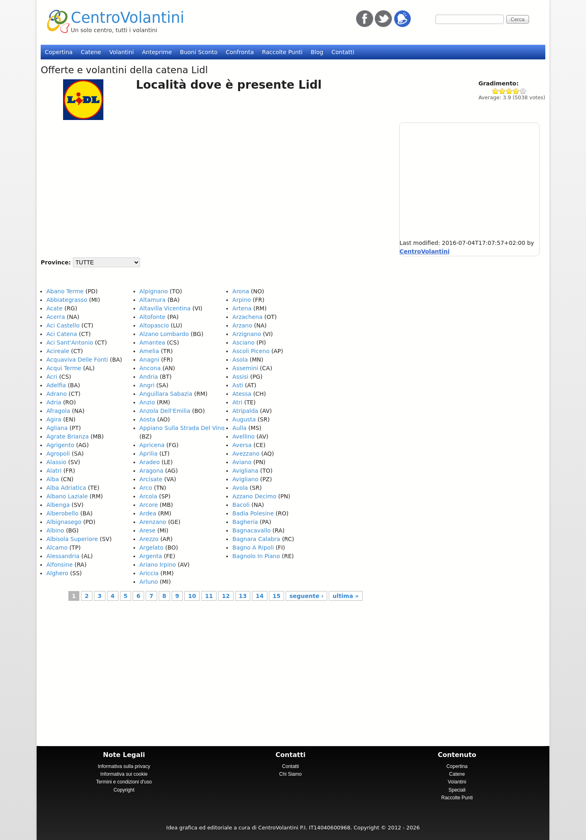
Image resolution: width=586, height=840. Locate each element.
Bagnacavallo (251, 530)
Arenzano (153, 522)
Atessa (241, 394)
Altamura (153, 300)
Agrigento (60, 445)
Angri (147, 385)
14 (259, 596)
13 (243, 596)
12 (226, 596)
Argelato (152, 547)
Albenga (58, 505)
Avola (240, 487)
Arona (240, 291)
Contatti (342, 52)
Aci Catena (61, 334)
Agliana (57, 428)
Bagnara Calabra (256, 539)
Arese (148, 530)
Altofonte (153, 317)
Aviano (241, 462)
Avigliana (245, 470)
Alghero (57, 573)
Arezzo (149, 539)
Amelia (149, 351)
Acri (51, 376)
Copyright (124, 790)
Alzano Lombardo (164, 334)
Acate (54, 308)
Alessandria (62, 556)
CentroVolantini (127, 17)
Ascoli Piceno (250, 351)
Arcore (149, 505)
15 (276, 596)
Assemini (245, 368)
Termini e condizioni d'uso (124, 782)
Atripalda (245, 411)
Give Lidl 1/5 (495, 91)
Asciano (243, 342)
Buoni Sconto (198, 52)
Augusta (244, 419)
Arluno (149, 581)
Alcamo (57, 547)
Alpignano (154, 291)
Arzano (242, 325)
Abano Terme (64, 291)
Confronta (240, 52)
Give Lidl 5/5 (523, 91)
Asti (237, 385)
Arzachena (247, 317)
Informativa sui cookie (124, 774)
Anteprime (157, 52)
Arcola (148, 496)
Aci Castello (62, 325)
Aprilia (148, 453)
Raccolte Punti (282, 52)
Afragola (58, 411)
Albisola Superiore (72, 539)
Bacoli (240, 505)
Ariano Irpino (158, 564)
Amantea (152, 342)
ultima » (345, 596)
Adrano (56, 394)
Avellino (243, 436)
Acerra (55, 317)
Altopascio (154, 325)
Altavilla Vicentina (165, 308)
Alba (52, 479)
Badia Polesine (253, 513)
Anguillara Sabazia (166, 394)
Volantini (121, 52)
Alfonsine (59, 564)
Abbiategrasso (66, 300)
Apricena (152, 445)
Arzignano (246, 334)
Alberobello (62, 513)
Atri (237, 402)
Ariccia (149, 573)
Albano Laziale (67, 496)
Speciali (457, 790)
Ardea (148, 513)
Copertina (58, 52)
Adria (53, 402)
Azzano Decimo (254, 496)
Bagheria (245, 522)
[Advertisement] (212, 185)
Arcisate (151, 479)
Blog (316, 52)
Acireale (57, 351)
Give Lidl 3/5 (509, 91)
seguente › (306, 596)
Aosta (147, 419)
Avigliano (245, 479)
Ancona (150, 368)
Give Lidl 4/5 (516, 91)
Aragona (152, 470)
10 (192, 596)
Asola (240, 359)
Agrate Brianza (67, 436)
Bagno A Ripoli (253, 547)
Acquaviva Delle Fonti (77, 359)
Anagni (150, 359)
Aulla (239, 428)
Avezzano (245, 453)
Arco (146, 487)
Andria (149, 376)
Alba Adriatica (66, 487)
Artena (241, 308)
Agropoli (58, 453)
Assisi (240, 376)
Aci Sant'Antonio (69, 342)
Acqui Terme (63, 368)
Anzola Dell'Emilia (165, 411)
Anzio (147, 402)
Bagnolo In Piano (256, 556)
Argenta (151, 556)
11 (209, 596)
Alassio (56, 462)
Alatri (53, 470)
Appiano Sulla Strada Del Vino (182, 428)
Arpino (241, 300)
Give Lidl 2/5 (502, 91)
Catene (91, 52)
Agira (53, 419)
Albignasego (63, 522)
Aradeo (150, 462)
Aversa (241, 445)
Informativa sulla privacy (124, 766)
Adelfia (56, 385)
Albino (55, 530)
